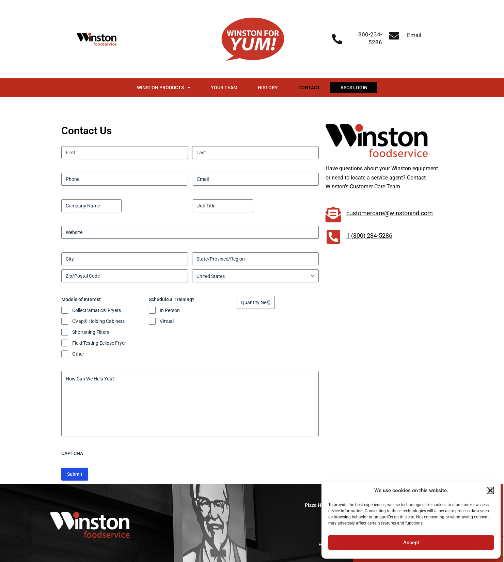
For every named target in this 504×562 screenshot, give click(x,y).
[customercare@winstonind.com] (333, 214)
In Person (170, 310)
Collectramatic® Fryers (96, 310)
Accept (411, 543)
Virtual (167, 321)
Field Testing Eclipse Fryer (99, 343)
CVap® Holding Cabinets (98, 321)
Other (78, 354)
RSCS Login (354, 87)
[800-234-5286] (337, 39)
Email (414, 35)
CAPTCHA (72, 453)
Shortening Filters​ (90, 332)
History (268, 87)
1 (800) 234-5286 (369, 235)
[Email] (394, 36)
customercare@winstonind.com (389, 213)
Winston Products (163, 87)
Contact (309, 87)
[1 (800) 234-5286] (333, 237)
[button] (490, 490)
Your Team (224, 87)
